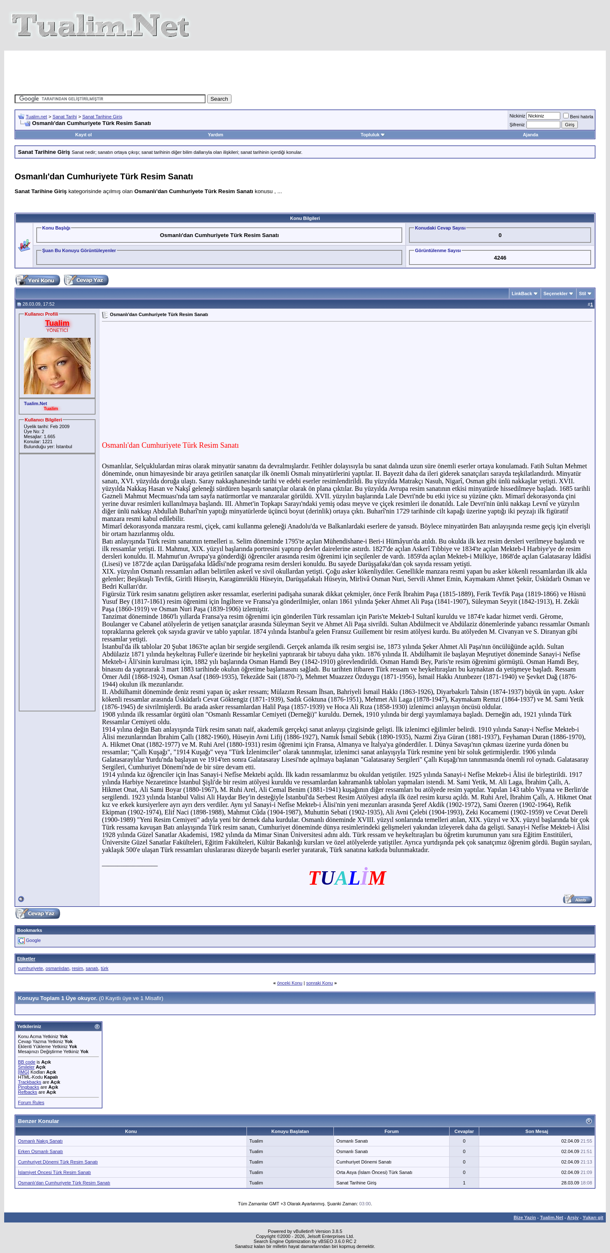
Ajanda (530, 134)
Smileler (26, 1066)
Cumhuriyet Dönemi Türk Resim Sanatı (58, 1161)
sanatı (92, 968)
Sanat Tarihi (65, 116)
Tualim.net (36, 116)
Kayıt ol (83, 134)
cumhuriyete (30, 968)
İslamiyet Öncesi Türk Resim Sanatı (54, 1172)
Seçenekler (556, 293)
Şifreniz (517, 124)
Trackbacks (29, 1082)
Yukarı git (592, 1217)
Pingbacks (28, 1087)
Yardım (216, 134)
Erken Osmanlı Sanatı (40, 1151)
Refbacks (27, 1092)
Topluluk (373, 134)
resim (77, 968)
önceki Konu (289, 982)
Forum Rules (31, 1102)
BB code (27, 1061)
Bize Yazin (524, 1217)
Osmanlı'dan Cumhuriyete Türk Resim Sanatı (64, 1182)
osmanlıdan (57, 968)
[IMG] (23, 1071)
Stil (582, 293)
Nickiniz (517, 115)
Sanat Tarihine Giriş (102, 116)
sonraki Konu (319, 982)
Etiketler (26, 958)
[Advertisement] (305, 69)
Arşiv (573, 1217)
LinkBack (522, 293)
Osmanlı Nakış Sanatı (40, 1140)
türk (104, 968)
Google (33, 940)
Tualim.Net (551, 1217)
